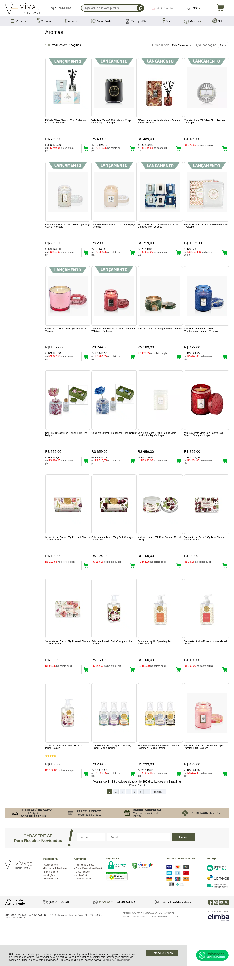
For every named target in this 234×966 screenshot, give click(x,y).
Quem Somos (51, 893)
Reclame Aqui (51, 907)
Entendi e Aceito (162, 953)
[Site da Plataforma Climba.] (218, 944)
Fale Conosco (51, 900)
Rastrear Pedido (84, 907)
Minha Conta (82, 904)
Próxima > (158, 820)
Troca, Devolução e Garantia (90, 897)
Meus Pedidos (83, 900)
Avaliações (49, 904)
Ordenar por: (160, 45)
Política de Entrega (85, 893)
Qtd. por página (206, 45)
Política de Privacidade (116, 960)
